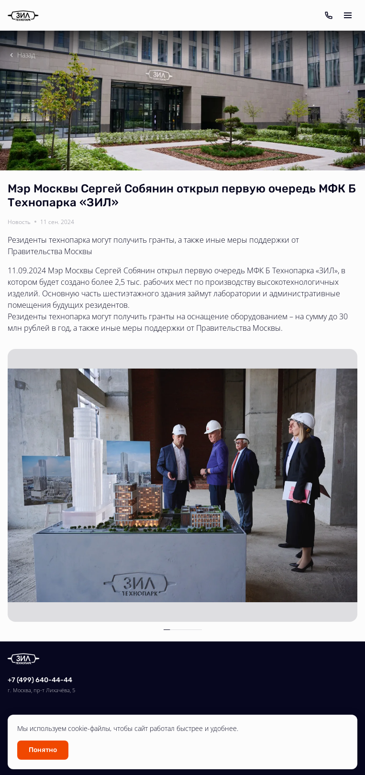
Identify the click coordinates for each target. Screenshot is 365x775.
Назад (21, 54)
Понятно (43, 750)
